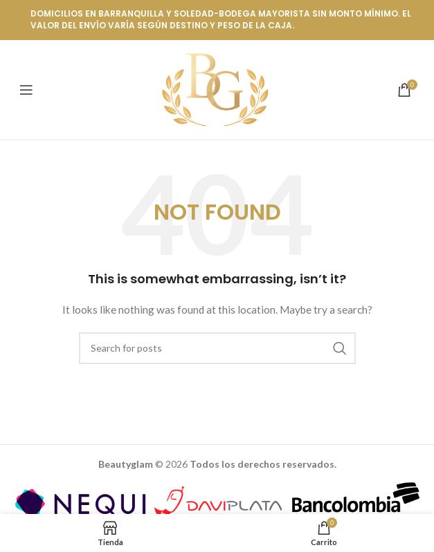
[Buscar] (217, 348)
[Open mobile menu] (26, 90)
